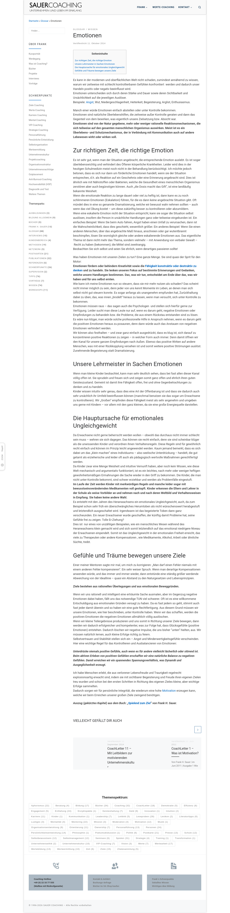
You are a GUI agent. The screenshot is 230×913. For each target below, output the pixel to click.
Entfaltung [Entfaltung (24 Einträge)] (63, 811)
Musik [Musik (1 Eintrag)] (163, 822)
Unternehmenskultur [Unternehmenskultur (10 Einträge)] (76, 844)
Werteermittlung (37, 149)
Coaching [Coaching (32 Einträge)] (122, 806)
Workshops (36, 290)
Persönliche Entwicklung (41, 139)
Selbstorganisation (38, 144)
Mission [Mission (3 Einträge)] (100, 822)
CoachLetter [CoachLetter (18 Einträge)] (145, 806)
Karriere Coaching (38, 115)
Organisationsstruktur (40, 164)
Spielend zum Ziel (139, 703)
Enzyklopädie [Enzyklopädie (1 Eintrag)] (87, 811)
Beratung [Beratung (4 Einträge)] (62, 806)
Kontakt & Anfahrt (101, 879)
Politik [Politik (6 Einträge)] (131, 833)
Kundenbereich (38, 240)
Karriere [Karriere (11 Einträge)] (38, 817)
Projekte (33, 73)
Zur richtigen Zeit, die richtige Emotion (93, 60)
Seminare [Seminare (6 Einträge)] (103, 838)
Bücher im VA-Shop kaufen (106, 886)
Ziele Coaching (36, 105)
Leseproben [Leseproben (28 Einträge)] (145, 817)
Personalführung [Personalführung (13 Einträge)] (128, 827)
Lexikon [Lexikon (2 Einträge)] (167, 817)
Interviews (34, 78)
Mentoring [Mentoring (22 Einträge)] (80, 822)
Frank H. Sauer (38, 226)
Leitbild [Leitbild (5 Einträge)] (124, 817)
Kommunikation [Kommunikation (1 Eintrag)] (79, 817)
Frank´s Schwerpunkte (163, 879)
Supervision (36, 272)
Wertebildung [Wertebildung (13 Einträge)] (41, 849)
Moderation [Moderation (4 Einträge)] (120, 822)
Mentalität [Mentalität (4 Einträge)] (58, 822)
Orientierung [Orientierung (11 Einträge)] (78, 827)
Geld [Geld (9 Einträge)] (133, 811)
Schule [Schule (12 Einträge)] (190, 833)
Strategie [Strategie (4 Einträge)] (143, 838)
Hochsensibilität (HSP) (40, 184)
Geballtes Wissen (160, 883)
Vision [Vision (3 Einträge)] (126, 844)
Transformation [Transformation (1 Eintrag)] (185, 838)
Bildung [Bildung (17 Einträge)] (82, 806)
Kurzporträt (34, 54)
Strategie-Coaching (38, 130)
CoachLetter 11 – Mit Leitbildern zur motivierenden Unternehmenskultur (120, 758)
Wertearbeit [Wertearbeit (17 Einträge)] (164, 844)
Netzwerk (35, 249)
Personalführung (37, 135)
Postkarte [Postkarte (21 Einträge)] (151, 833)
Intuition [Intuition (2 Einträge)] (172, 811)
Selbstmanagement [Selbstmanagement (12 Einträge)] (76, 838)
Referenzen (36, 263)
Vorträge (33, 83)
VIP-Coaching (35, 125)
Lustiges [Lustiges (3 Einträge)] (37, 822)
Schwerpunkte (38, 267)
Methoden (35, 245)
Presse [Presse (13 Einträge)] (171, 833)
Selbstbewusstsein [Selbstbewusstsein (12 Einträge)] (44, 838)
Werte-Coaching (37, 110)
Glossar (45, 21)
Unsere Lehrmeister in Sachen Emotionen (95, 64)
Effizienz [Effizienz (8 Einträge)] (190, 806)
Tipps (32, 276)
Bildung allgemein (40, 217)
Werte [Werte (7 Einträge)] (143, 844)
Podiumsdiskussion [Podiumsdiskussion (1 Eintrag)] (107, 833)
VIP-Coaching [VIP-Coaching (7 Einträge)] (105, 844)
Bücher (32, 68)
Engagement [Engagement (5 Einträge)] (40, 811)
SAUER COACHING (53, 905)
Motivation (169, 690)
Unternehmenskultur (39, 154)
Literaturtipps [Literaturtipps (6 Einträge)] (188, 817)
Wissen (33, 285)
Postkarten (36, 253)
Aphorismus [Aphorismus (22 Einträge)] (40, 806)
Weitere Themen (37, 194)
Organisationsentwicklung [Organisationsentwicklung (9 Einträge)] (47, 827)
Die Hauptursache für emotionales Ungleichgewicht (100, 67)
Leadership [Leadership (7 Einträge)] (104, 817)
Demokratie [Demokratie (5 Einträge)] (169, 806)
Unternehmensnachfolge (41, 169)
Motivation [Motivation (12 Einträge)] (143, 822)
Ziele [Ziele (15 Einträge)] (105, 849)
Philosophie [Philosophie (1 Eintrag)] (80, 833)
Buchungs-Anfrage (102, 883)
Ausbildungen (37, 213)
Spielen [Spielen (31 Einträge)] (122, 838)
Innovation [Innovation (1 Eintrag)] (152, 811)
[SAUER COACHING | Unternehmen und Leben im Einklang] (55, 7)
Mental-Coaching (37, 120)
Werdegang (34, 58)
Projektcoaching (37, 159)
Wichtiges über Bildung (163, 886)
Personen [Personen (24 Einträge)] (154, 827)
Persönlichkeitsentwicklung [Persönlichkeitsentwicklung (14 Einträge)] (48, 833)
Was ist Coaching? (38, 63)
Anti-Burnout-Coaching (40, 179)
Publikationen (37, 258)
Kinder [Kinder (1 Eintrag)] (57, 817)
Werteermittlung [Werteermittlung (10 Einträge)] (68, 849)
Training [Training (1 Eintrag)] (162, 838)
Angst (90, 102)
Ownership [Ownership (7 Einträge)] (102, 827)
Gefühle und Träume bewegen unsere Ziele (95, 70)
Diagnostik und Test (39, 189)
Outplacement (36, 174)
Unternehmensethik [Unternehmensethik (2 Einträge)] (43, 844)
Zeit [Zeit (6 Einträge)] (90, 849)
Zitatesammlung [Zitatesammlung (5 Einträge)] (128, 849)
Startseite (33, 21)
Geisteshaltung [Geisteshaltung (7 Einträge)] (113, 811)
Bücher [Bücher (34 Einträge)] (101, 806)
